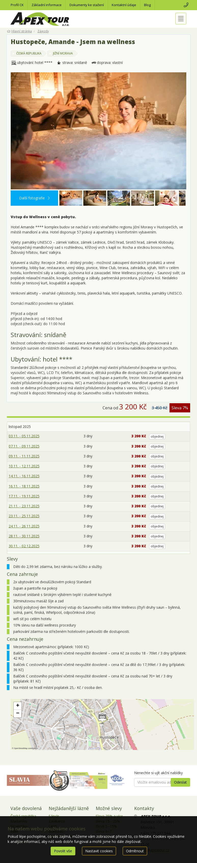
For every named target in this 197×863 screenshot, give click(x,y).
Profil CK (17, 5)
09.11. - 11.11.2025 (24, 456)
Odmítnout (135, 850)
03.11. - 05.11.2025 (24, 436)
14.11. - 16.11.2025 (24, 476)
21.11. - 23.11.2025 (24, 506)
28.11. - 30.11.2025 (24, 536)
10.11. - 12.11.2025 (24, 466)
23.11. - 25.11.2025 (24, 515)
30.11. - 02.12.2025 (24, 546)
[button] (102, 718)
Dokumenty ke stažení (86, 5)
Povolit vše (63, 850)
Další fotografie (34, 198)
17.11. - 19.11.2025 (24, 496)
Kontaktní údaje (124, 5)
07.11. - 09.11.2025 (24, 446)
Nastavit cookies (99, 850)
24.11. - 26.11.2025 (24, 526)
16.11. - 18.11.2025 (24, 486)
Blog (147, 5)
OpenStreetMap (20, 748)
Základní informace (47, 5)
